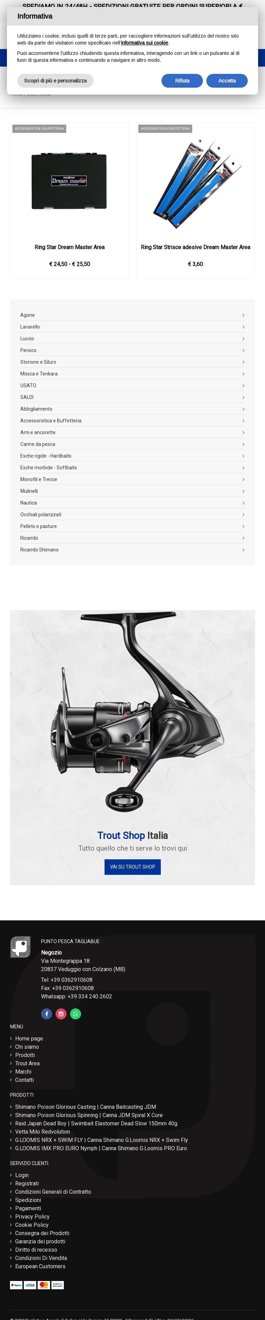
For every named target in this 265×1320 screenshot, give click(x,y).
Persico (28, 350)
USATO (28, 385)
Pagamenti (28, 1208)
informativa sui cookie (144, 43)
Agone (27, 315)
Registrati (27, 1183)
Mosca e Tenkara (39, 374)
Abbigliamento (36, 409)
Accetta (227, 81)
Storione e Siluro (38, 362)
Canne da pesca (37, 444)
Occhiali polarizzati (40, 514)
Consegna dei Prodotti (42, 1233)
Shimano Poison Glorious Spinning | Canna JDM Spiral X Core (89, 1115)
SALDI (26, 397)
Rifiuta (182, 81)
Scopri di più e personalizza (55, 81)
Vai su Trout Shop (132, 867)
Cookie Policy (32, 1225)
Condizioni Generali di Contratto (53, 1192)
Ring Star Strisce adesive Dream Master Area (195, 247)
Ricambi (29, 538)
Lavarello (30, 327)
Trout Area (27, 1063)
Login (22, 1175)
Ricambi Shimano (39, 550)
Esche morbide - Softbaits (48, 467)
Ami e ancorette (38, 432)
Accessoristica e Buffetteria (50, 420)
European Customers (40, 1266)
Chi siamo (27, 1047)
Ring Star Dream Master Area (70, 247)
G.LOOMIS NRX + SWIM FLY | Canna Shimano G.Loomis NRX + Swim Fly (101, 1140)
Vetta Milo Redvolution (42, 1131)
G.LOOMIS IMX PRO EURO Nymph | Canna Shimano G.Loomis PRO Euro (101, 1148)
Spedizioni (28, 1200)
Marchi (23, 1071)
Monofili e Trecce (38, 479)
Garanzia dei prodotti (40, 1241)
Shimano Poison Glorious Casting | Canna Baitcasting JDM (85, 1107)
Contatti (24, 1080)
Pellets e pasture (38, 526)
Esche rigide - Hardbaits (45, 456)
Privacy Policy (32, 1216)
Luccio (27, 338)
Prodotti (25, 1055)
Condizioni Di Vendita (41, 1258)
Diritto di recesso (36, 1249)
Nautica (28, 503)
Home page (29, 1038)
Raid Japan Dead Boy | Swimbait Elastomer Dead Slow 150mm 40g (96, 1123)
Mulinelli (29, 491)
